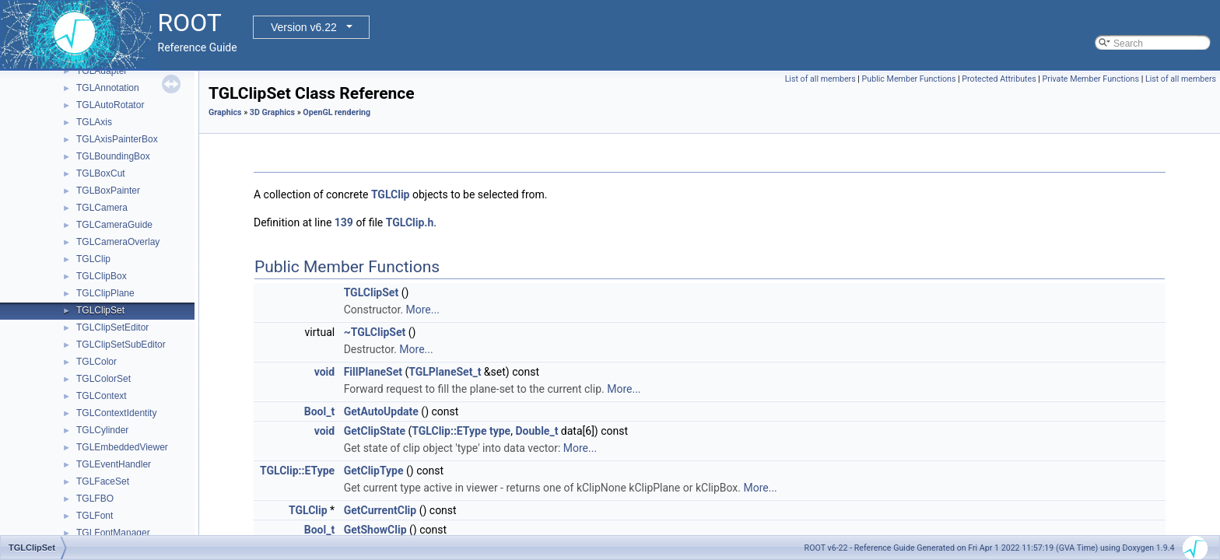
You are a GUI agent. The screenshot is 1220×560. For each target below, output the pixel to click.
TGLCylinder (102, 430)
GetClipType (374, 470)
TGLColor (96, 361)
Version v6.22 (304, 27)
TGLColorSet (103, 378)
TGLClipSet (100, 310)
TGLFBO (95, 498)
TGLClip (93, 259)
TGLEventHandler (113, 464)
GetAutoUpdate (381, 411)
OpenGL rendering (336, 112)
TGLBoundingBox (113, 156)
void (324, 372)
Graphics (225, 112)
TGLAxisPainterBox (117, 139)
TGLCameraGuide (114, 224)
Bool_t (319, 411)
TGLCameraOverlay (118, 241)
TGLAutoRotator (110, 105)
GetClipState (374, 431)
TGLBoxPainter (108, 190)
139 (344, 222)
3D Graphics (272, 112)
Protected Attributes (999, 79)
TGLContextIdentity (116, 413)
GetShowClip (375, 529)
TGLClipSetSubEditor (121, 344)
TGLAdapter (101, 70)
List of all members (820, 79)
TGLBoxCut (100, 173)
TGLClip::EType (449, 431)
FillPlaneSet (373, 372)
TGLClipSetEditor (112, 327)
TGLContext (101, 395)
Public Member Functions (909, 79)
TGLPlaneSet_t (444, 372)
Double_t (536, 431)
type (499, 431)
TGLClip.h (410, 222)
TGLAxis (94, 122)
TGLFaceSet (102, 481)
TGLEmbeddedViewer (122, 447)
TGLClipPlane (105, 293)
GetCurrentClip (380, 510)
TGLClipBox (101, 276)
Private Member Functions (1091, 79)
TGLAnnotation (107, 87)
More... (423, 309)
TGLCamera (102, 207)
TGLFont (94, 515)
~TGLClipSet (375, 332)
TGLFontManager (113, 532)
